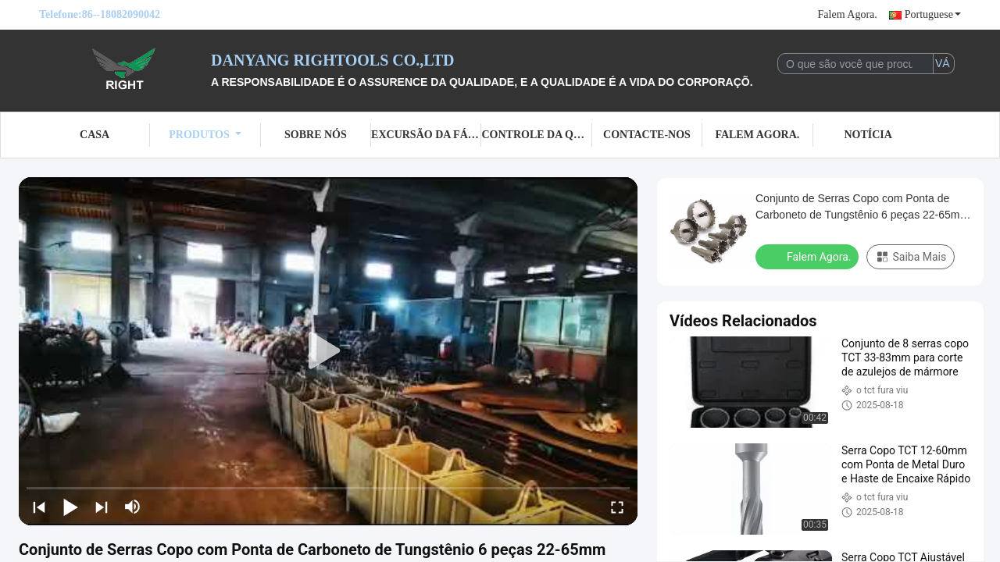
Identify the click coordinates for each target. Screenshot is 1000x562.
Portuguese (933, 14)
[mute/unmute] (132, 506)
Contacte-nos (647, 134)
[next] (101, 506)
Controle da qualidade (536, 134)
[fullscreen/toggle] (617, 506)
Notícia (867, 134)
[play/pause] (70, 506)
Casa (94, 134)
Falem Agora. (847, 14)
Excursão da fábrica (426, 134)
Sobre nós (315, 134)
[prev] (39, 506)
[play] (328, 351)
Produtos (205, 134)
